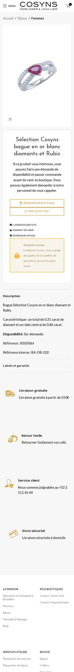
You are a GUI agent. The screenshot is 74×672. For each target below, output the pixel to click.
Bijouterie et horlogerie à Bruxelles (18, 597)
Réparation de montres (17, 658)
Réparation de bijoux (15, 665)
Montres (8, 606)
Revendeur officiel (22, 235)
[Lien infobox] (37, 394)
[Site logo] (38, 5)
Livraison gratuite (23, 225)
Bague (44, 658)
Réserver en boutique (37, 203)
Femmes (37, 18)
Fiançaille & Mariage (15, 619)
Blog (5, 626)
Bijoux (22, 18)
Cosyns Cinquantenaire (54, 602)
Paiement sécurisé (22, 230)
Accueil (8, 18)
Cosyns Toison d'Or (52, 595)
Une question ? (37, 211)
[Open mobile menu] (9, 6)
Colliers (44, 665)
